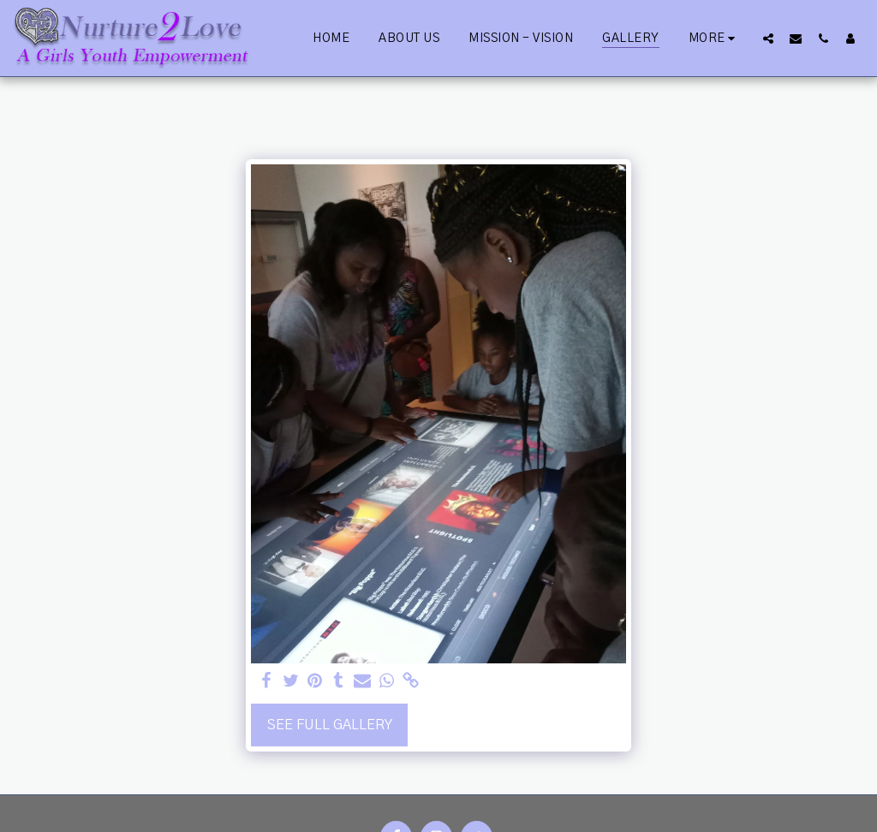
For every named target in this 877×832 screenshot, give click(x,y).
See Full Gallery (329, 725)
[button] (768, 38)
